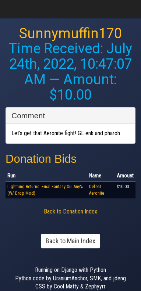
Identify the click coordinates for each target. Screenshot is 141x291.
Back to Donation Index (70, 211)
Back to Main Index (70, 241)
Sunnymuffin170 (70, 33)
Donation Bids (41, 158)
